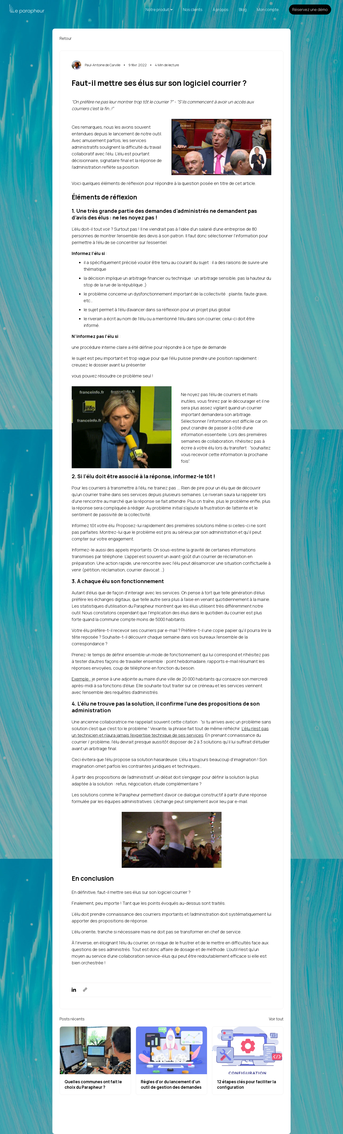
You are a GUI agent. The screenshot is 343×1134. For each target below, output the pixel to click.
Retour (66, 38)
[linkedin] (74, 990)
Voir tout (276, 1019)
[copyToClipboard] (85, 990)
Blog (243, 9)
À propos (220, 9)
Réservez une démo (310, 9)
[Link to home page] (22, 9)
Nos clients (192, 9)
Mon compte (268, 9)
